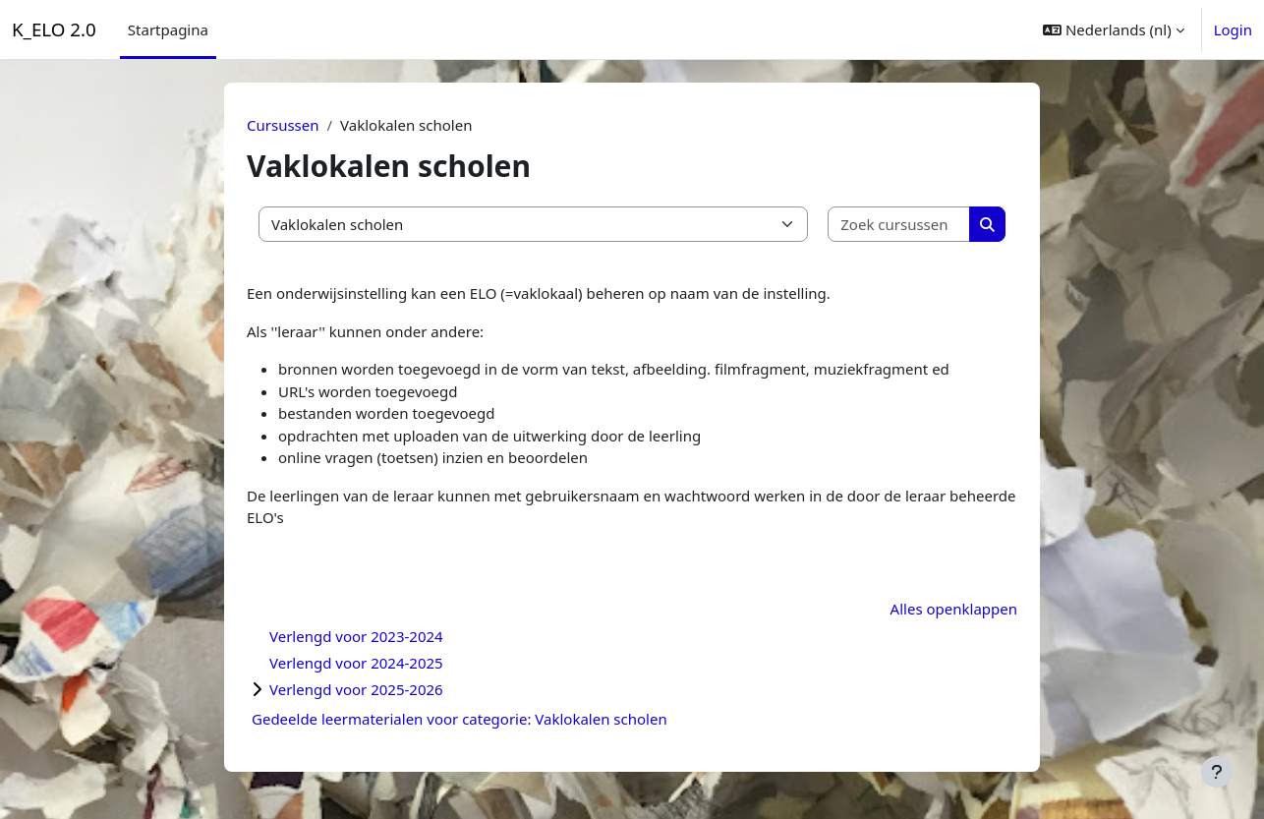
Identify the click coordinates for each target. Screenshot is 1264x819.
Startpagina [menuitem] (168, 29)
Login (1233, 29)
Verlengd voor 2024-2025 (356, 663)
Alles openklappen (954, 608)
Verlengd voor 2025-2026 (356, 689)
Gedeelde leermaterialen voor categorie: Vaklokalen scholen (459, 719)
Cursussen (283, 125)
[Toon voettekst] (1217, 772)
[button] (1113, 29)
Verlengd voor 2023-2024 (356, 636)
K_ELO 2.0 (54, 29)
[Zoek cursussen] (899, 224)
